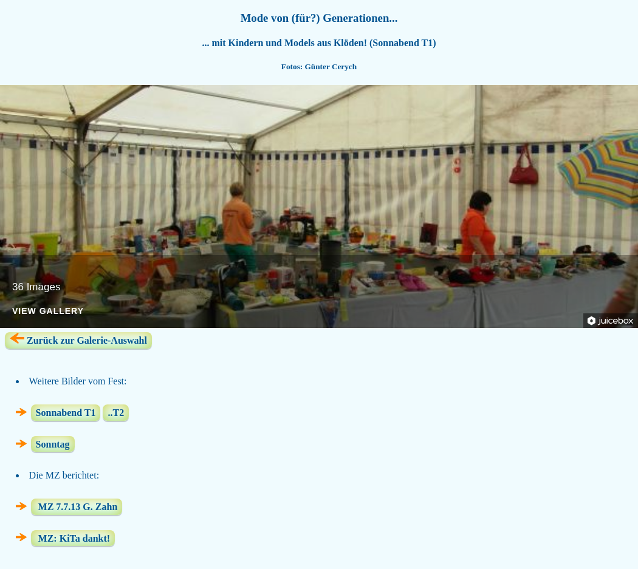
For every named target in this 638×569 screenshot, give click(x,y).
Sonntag (53, 444)
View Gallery (48, 311)
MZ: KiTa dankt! (73, 538)
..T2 (116, 412)
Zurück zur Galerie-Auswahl (78, 339)
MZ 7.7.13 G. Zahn (77, 507)
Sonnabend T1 (66, 412)
